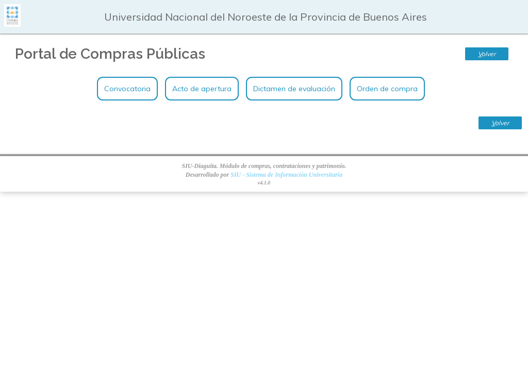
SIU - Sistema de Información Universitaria (286, 174)
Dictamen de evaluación (294, 88)
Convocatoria (127, 88)
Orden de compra (387, 88)
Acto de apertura (202, 88)
